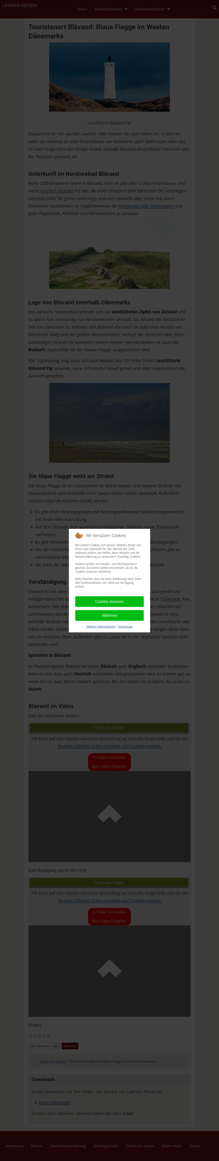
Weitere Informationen (100, 626)
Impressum (125, 626)
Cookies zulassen (109, 601)
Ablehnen (109, 615)
